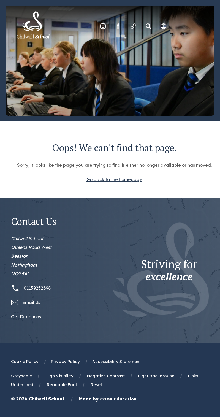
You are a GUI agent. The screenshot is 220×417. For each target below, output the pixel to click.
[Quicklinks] (133, 26)
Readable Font (62, 384)
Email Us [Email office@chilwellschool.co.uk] (31, 302)
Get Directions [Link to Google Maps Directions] (26, 316)
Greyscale (21, 375)
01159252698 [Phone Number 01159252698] (37, 288)
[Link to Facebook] (118, 26)
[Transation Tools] (163, 26)
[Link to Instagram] (103, 26)
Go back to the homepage (114, 179)
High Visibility (59, 375)
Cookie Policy (25, 361)
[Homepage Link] (33, 37)
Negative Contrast (106, 375)
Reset (96, 384)
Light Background (156, 375)
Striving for (169, 270)
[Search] (148, 26)
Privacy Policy (65, 361)
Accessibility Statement (116, 361)
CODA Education (118, 399)
